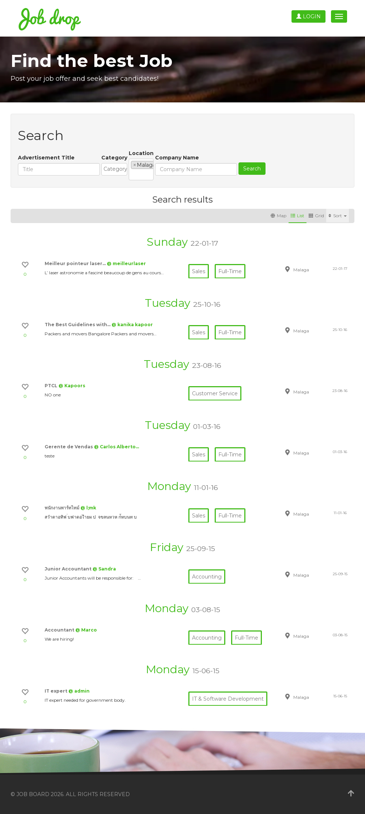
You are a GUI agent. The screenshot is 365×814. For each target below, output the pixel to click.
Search (319, 168)
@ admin (79, 691)
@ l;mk (88, 507)
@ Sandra (104, 569)
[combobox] (142, 169)
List (297, 215)
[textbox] (144, 169)
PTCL (52, 385)
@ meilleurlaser (126, 263)
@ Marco (86, 630)
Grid (316, 215)
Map (278, 215)
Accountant (60, 630)
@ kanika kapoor (132, 324)
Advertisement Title (46, 157)
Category (114, 157)
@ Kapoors (72, 385)
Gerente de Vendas (69, 446)
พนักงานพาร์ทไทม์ (62, 507)
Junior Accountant (69, 569)
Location (196, 153)
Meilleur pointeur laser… (76, 263)
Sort (337, 215)
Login (308, 16)
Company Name (244, 157)
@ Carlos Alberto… (116, 446)
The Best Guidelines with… (78, 324)
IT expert (56, 691)
